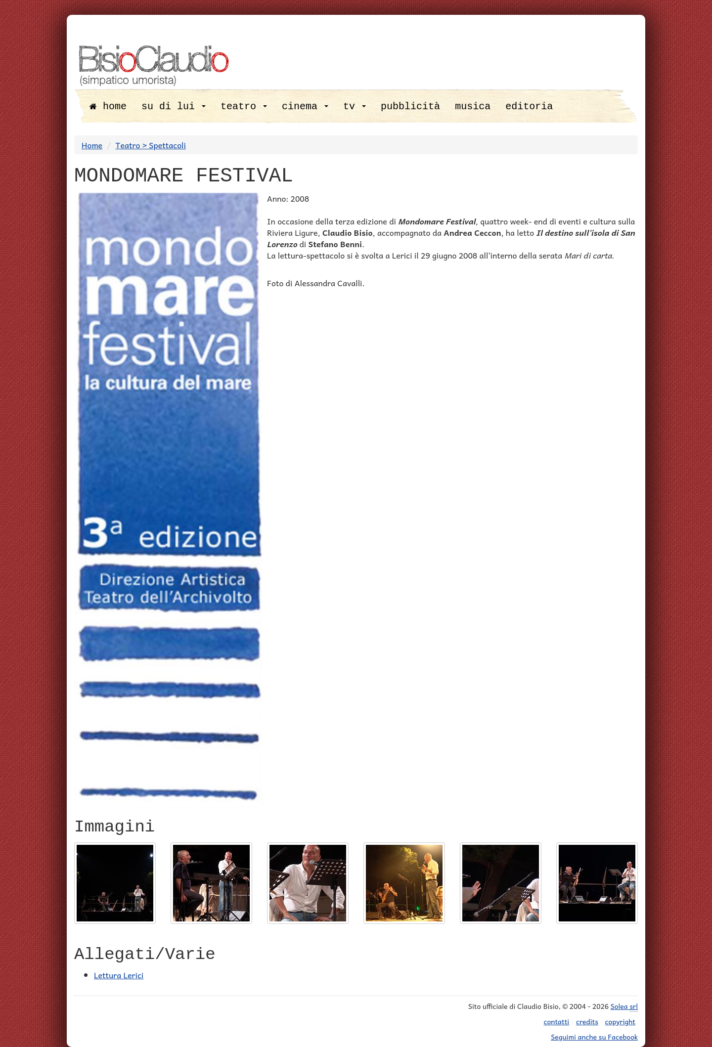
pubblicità (410, 106)
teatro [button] (244, 106)
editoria (529, 106)
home (108, 106)
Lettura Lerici (118, 974)
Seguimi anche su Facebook (594, 1036)
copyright (620, 1021)
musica (472, 106)
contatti (557, 1021)
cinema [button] (305, 106)
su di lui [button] (173, 106)
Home (92, 144)
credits (587, 1021)
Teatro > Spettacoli (151, 144)
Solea (624, 1006)
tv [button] (354, 106)
